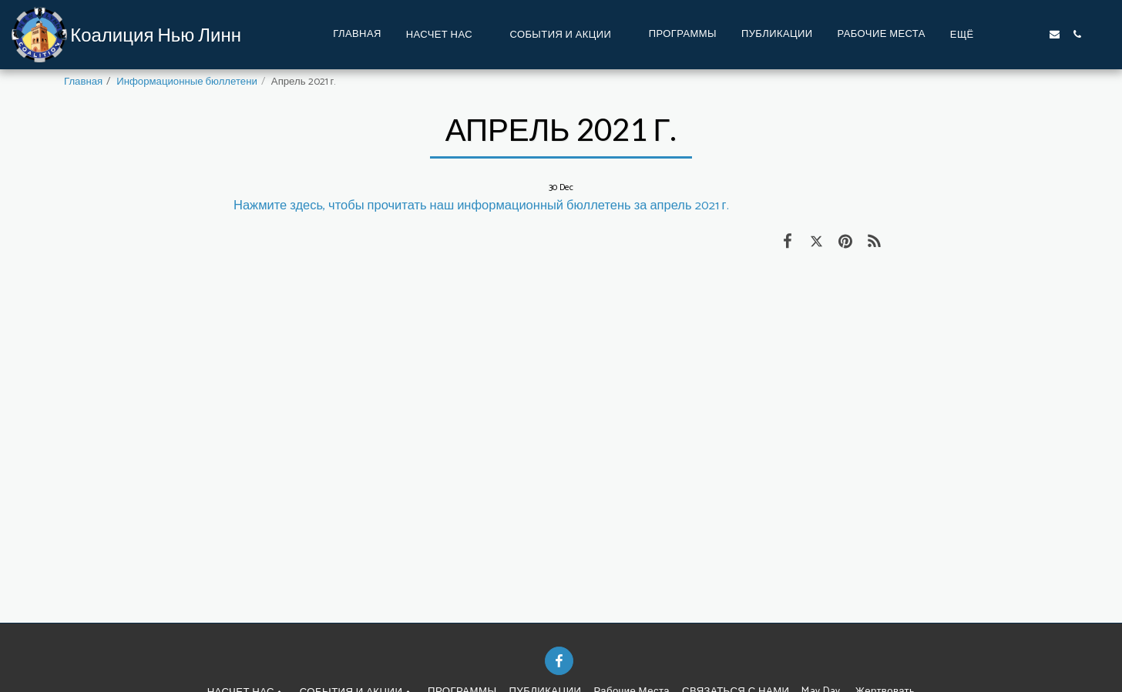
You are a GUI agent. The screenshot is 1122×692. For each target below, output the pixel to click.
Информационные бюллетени (186, 81)
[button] (446, 34)
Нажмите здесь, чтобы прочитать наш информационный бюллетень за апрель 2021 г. (481, 206)
